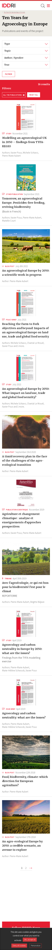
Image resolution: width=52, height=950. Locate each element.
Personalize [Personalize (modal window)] (35, 945)
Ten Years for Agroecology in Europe (14, 12)
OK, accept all (29, 939)
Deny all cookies (19, 945)
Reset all (33, 95)
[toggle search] (42, 5)
